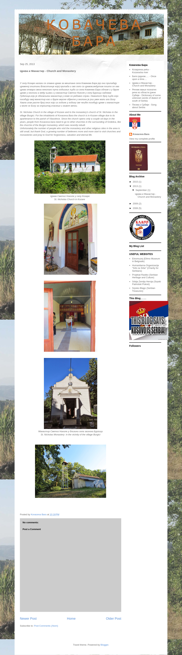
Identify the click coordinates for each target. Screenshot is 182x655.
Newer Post (28, 618)
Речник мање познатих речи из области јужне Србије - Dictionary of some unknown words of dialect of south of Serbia (146, 95)
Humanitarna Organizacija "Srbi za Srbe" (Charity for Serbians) (145, 268)
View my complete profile (142, 138)
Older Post (113, 618)
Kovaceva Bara (141, 134)
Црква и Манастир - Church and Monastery (144, 84)
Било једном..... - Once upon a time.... (144, 77)
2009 (136, 203)
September (142, 190)
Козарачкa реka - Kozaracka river (141, 71)
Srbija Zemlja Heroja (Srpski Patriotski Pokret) (146, 283)
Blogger (104, 644)
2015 (136, 181)
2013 (136, 186)
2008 (136, 208)
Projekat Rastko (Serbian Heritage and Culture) (145, 276)
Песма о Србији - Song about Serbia (144, 106)
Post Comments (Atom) (46, 625)
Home (71, 618)
